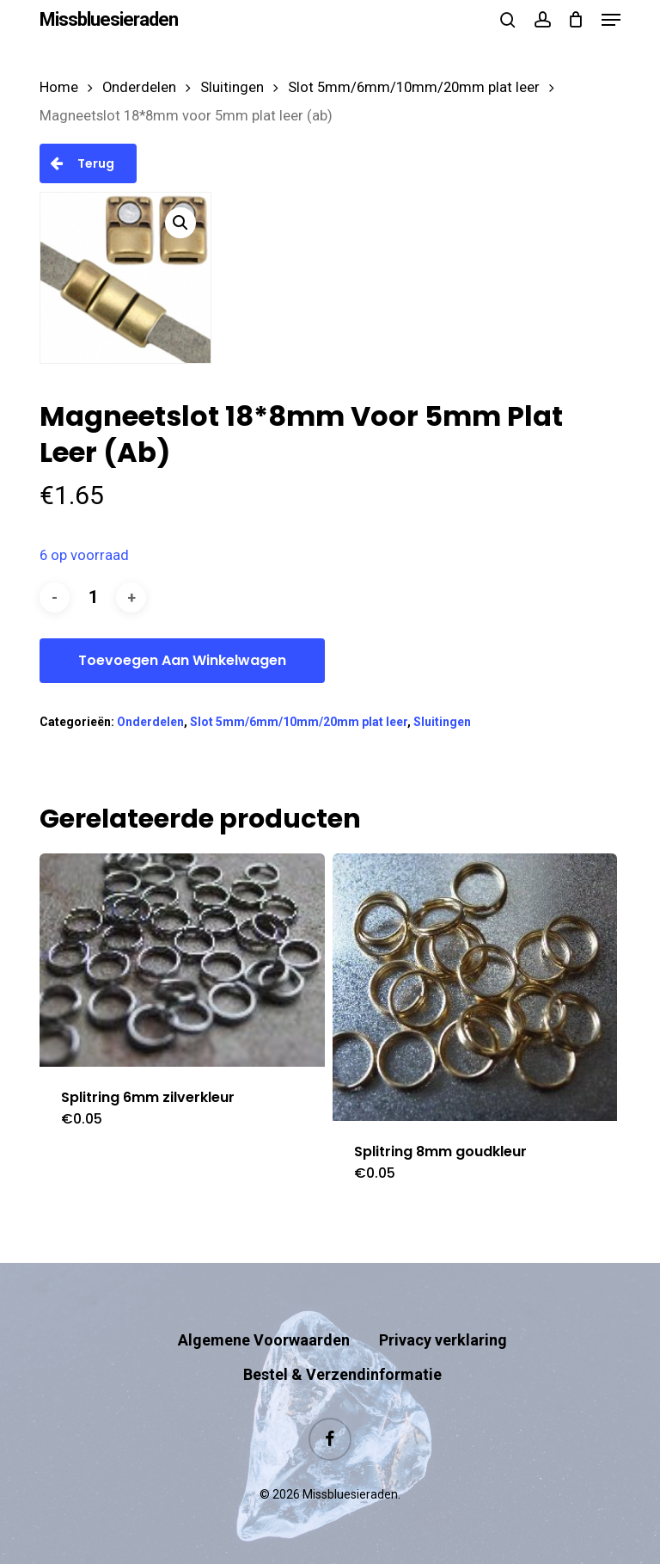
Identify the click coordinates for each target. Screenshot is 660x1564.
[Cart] (576, 19)
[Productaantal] (93, 597)
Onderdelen (139, 87)
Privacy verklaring (443, 1340)
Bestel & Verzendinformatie (342, 1374)
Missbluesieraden (109, 19)
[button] (611, 19)
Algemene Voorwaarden (264, 1340)
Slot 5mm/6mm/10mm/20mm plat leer (414, 87)
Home (59, 87)
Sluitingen (232, 87)
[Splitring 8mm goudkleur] (475, 987)
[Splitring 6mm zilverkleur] (182, 960)
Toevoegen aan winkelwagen (182, 660)
